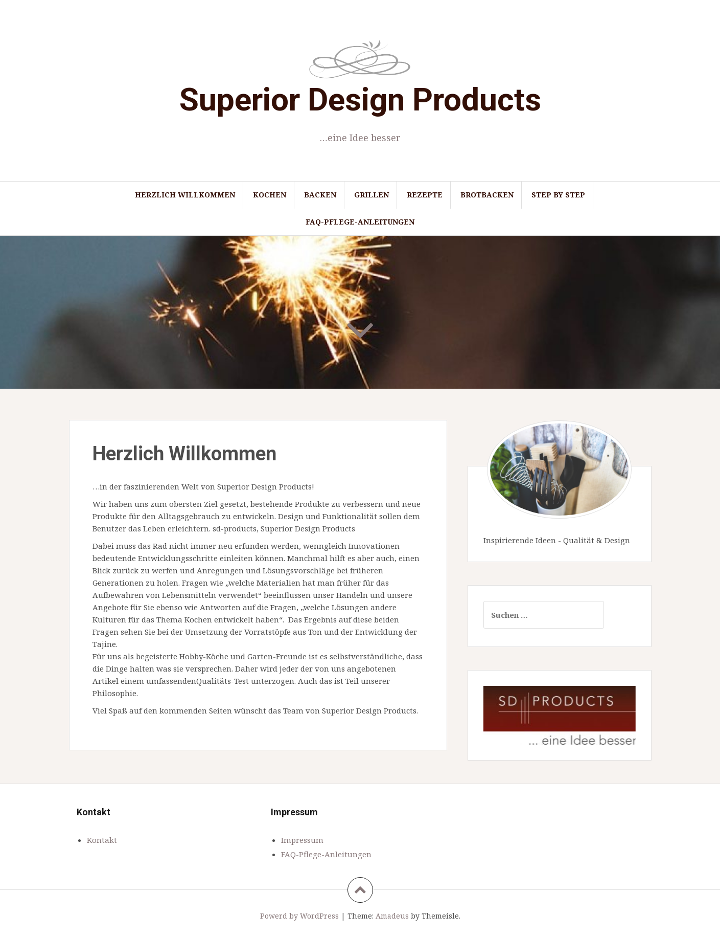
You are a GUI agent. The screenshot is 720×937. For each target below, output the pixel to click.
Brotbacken (487, 194)
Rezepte (425, 194)
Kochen (269, 194)
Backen (320, 194)
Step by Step (558, 194)
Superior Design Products (360, 99)
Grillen (371, 194)
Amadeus (392, 916)
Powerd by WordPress (299, 916)
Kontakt (102, 840)
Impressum (302, 840)
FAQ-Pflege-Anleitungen (360, 222)
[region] (559, 715)
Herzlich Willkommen (185, 194)
